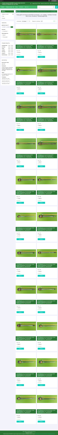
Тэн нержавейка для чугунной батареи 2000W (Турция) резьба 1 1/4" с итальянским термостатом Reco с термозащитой (46, 192)
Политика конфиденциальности (49, 433)
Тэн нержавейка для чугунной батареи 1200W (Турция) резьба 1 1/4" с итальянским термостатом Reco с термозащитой (25, 411)
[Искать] (53, 7)
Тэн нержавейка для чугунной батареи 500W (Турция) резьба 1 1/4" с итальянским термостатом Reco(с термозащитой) (25, 374)
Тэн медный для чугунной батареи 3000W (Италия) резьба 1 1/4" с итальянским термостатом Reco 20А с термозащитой (25, 156)
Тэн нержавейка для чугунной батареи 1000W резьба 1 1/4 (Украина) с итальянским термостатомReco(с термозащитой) (25, 192)
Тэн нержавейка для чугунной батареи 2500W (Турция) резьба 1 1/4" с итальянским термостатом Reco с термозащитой (25, 83)
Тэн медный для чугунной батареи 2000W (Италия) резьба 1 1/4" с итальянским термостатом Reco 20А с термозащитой (25, 46)
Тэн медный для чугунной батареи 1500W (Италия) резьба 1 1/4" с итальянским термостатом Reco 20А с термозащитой (46, 119)
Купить (20, 56)
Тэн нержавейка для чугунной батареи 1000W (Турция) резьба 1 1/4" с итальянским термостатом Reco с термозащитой (46, 411)
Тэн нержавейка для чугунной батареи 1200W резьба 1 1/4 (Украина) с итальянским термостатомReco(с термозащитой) (25, 265)
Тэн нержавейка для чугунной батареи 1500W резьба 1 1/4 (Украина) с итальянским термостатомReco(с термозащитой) (25, 338)
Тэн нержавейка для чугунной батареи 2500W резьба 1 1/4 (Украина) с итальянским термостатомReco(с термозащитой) (46, 265)
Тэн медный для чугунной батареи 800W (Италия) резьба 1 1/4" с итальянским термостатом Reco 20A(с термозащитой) (45, 156)
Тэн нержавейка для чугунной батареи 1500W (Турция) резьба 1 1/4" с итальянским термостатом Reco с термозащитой (46, 338)
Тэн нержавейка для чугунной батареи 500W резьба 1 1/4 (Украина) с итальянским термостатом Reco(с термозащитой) (46, 229)
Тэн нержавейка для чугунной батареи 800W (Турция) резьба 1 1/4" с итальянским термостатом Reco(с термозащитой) (46, 374)
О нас (3, 16)
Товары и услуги (5, 14)
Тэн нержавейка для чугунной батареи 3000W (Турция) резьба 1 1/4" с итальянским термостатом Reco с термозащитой (25, 229)
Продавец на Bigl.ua (29, 432)
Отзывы (3, 18)
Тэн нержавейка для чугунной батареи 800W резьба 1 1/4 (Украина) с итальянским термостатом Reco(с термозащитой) (25, 301)
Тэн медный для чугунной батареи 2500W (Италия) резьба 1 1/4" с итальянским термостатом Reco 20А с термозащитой (46, 46)
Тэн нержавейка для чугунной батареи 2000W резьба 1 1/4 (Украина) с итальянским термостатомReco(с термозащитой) (46, 301)
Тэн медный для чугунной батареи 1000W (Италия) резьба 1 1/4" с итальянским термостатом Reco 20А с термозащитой (25, 119)
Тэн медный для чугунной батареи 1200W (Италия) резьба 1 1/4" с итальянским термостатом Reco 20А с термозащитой (46, 83)
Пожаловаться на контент (39, 433)
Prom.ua (34, 431)
